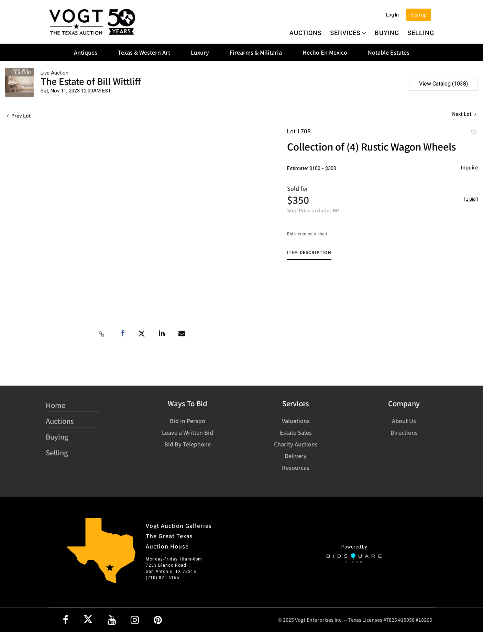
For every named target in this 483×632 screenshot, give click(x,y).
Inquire (469, 167)
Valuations (296, 421)
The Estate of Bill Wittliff (91, 81)
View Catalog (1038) (443, 83)
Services (348, 33)
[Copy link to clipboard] (102, 334)
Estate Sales (296, 432)
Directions (404, 432)
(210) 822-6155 (162, 577)
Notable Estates (388, 52)
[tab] (309, 255)
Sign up (418, 15)
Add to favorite (474, 132)
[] (471, 199)
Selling (420, 33)
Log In (392, 15)
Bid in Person (187, 421)
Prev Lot (19, 115)
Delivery (296, 456)
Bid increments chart (307, 234)
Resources (295, 467)
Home (55, 405)
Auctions (305, 33)
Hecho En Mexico (325, 52)
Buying (387, 33)
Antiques (85, 52)
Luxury (200, 52)
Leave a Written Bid (187, 432)
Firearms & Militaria (256, 52)
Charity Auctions (296, 444)
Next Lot (464, 114)
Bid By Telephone (187, 444)
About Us (404, 421)
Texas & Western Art (144, 52)
